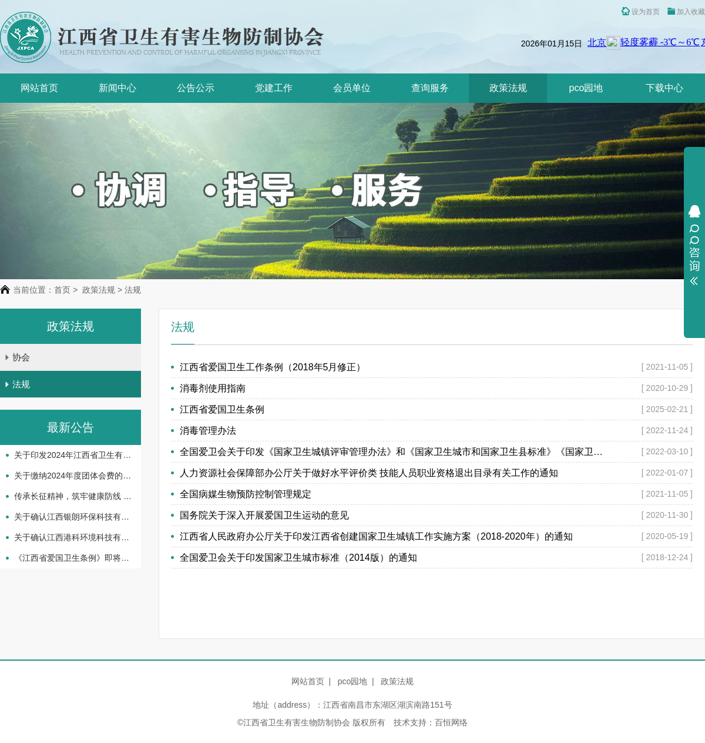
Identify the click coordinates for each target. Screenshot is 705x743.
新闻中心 (117, 88)
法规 (17, 384)
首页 (62, 289)
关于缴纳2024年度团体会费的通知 (73, 475)
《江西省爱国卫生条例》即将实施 (73, 558)
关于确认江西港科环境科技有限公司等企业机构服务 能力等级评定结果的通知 (73, 537)
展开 (694, 245)
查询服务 (430, 88)
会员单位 (352, 88)
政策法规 (508, 88)
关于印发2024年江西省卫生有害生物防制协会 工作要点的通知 (73, 455)
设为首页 (641, 11)
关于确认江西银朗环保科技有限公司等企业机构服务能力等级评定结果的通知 (73, 516)
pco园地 (586, 88)
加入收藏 (686, 12)
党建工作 (274, 88)
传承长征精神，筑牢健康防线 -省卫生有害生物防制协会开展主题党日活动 (73, 496)
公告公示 (195, 88)
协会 (17, 357)
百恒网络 (451, 722)
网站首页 (39, 88)
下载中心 (664, 88)
